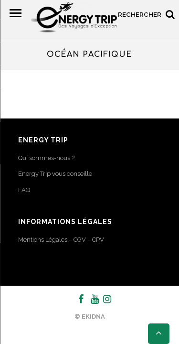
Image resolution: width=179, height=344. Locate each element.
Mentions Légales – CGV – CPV (61, 239)
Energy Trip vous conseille (55, 173)
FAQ (24, 190)
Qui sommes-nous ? (46, 157)
